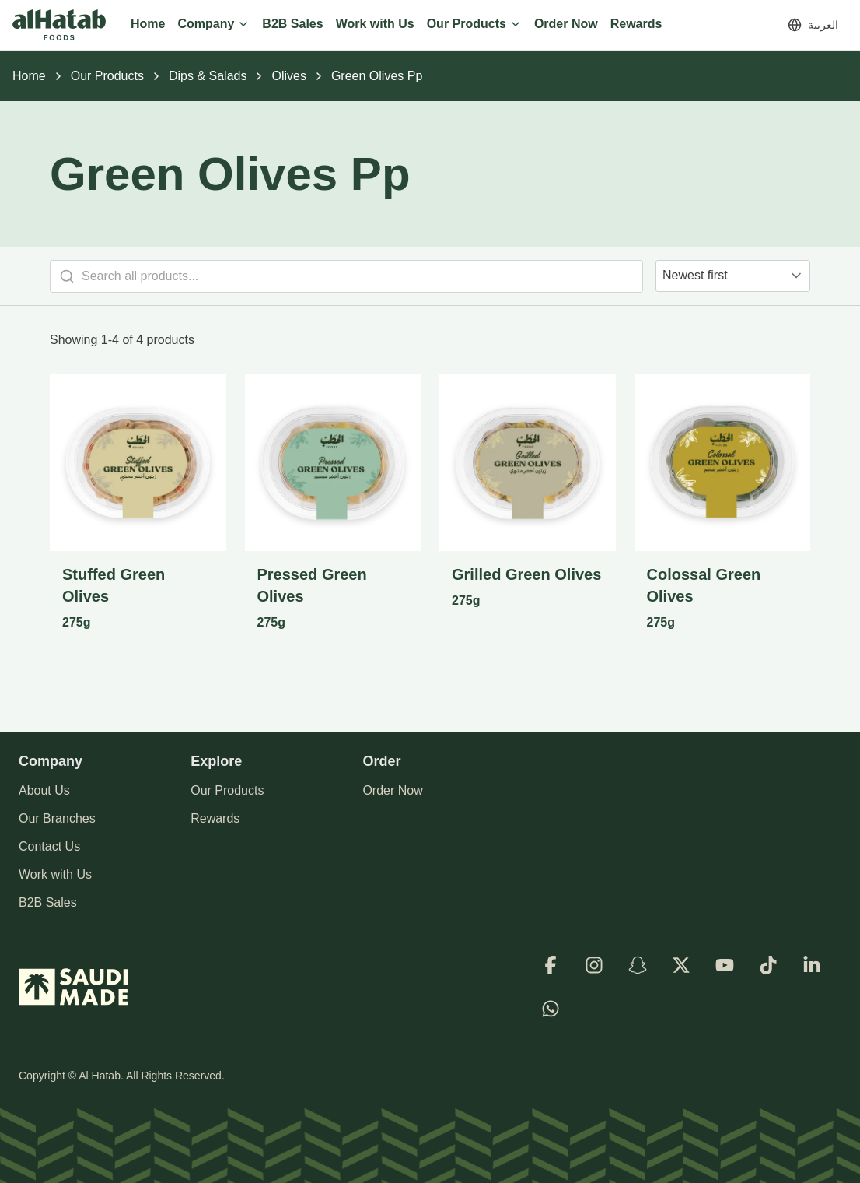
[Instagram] (594, 965)
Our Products (107, 75)
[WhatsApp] (550, 1008)
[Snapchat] (637, 965)
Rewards (215, 818)
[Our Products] (474, 25)
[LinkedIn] (811, 965)
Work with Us (55, 874)
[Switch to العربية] (813, 25)
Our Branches (57, 818)
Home (29, 75)
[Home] (148, 25)
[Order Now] (566, 25)
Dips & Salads (208, 75)
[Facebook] (550, 965)
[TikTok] (768, 965)
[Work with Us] (375, 25)
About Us (44, 790)
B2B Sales (48, 902)
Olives (288, 75)
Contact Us (49, 846)
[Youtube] (724, 965)
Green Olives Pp (376, 75)
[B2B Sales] (292, 25)
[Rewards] (636, 25)
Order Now (392, 790)
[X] (681, 965)
